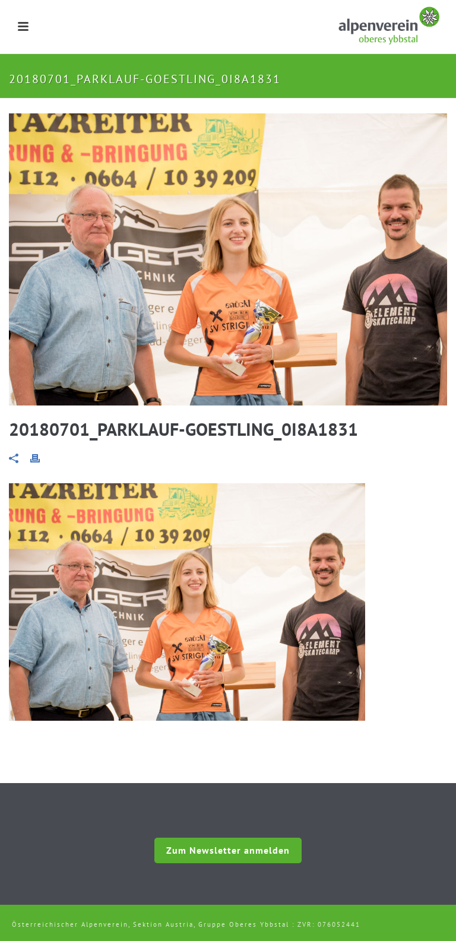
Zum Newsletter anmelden (228, 850)
